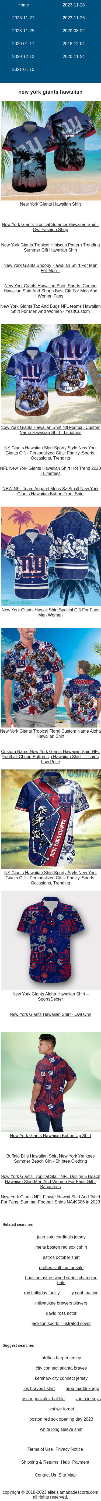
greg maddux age (82, 1388)
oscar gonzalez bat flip (43, 1398)
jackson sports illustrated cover (61, 1323)
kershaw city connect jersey (61, 1378)
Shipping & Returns (39, 1462)
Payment (80, 1462)
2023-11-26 (74, 18)
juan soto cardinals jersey (61, 1237)
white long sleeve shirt (61, 1429)
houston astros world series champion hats (61, 1280)
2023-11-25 (23, 30)
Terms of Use (40, 1449)
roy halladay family (42, 1293)
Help (65, 1462)
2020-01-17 (23, 43)
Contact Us (45, 1475)
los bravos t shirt (39, 1388)
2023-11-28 (74, 5)
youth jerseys (88, 1398)
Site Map (67, 1475)
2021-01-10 (23, 69)
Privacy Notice (69, 1449)
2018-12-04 (74, 43)
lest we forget (61, 1409)
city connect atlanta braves (61, 1368)
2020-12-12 (23, 56)
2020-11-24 (74, 56)
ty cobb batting (85, 1293)
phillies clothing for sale (61, 1267)
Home (23, 5)
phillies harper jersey (61, 1358)
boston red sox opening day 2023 (61, 1419)
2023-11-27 (23, 18)
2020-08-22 (74, 30)
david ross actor (61, 1313)
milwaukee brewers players (61, 1303)
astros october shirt (61, 1257)
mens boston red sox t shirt (61, 1247)
